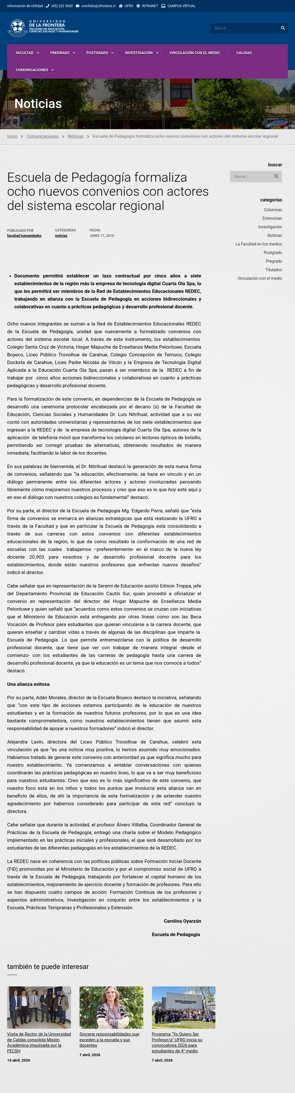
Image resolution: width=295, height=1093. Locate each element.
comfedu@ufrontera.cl (98, 6)
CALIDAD (244, 53)
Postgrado (273, 253)
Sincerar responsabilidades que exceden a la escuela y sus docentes (109, 1040)
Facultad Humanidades (24, 236)
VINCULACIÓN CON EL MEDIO (194, 53)
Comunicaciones (43, 136)
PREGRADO (60, 53)
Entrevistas (272, 218)
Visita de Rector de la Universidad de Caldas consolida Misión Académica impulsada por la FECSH (39, 1043)
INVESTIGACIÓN (139, 53)
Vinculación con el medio (259, 278)
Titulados (274, 270)
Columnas (273, 210)
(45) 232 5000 (62, 6)
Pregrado (274, 261)
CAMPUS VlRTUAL (181, 6)
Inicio (12, 136)
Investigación (270, 227)
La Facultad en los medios (258, 244)
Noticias (76, 136)
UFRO (129, 6)
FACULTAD (24, 53)
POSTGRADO (97, 53)
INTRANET (150, 6)
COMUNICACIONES (32, 70)
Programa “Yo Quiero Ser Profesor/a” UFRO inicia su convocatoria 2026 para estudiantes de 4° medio (177, 1043)
